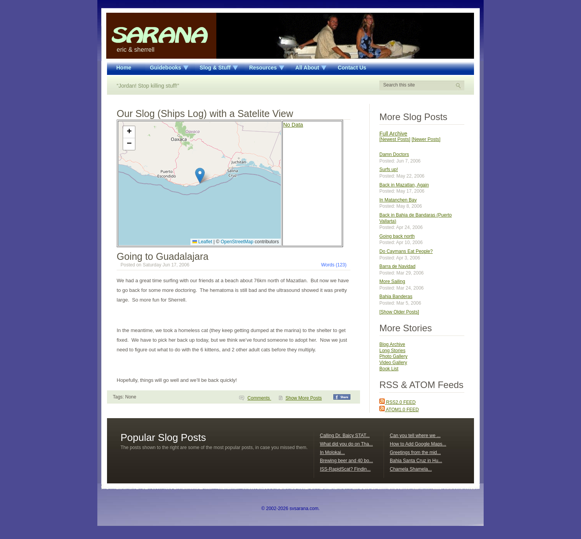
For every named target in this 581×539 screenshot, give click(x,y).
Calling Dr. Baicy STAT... (345, 435)
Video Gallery (393, 362)
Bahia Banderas (395, 296)
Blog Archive (392, 344)
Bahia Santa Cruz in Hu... (416, 460)
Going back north (397, 236)
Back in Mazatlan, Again (404, 185)
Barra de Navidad (397, 266)
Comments (259, 398)
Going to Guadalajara (163, 256)
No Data (293, 125)
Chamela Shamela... (411, 469)
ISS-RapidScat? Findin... (345, 469)
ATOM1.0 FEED (399, 409)
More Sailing (392, 281)
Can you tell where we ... (415, 435)
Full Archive (393, 134)
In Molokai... (332, 452)
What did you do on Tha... (346, 444)
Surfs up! (388, 169)
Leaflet (202, 241)
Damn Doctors (394, 154)
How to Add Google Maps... (418, 444)
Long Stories (392, 350)
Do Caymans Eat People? (406, 251)
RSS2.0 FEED (397, 402)
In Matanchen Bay (398, 200)
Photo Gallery (393, 356)
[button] (200, 175)
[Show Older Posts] (399, 312)
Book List (388, 368)
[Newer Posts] (425, 139)
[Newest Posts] (394, 139)
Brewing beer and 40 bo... (346, 460)
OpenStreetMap (237, 241)
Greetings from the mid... (415, 452)
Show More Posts (303, 398)
